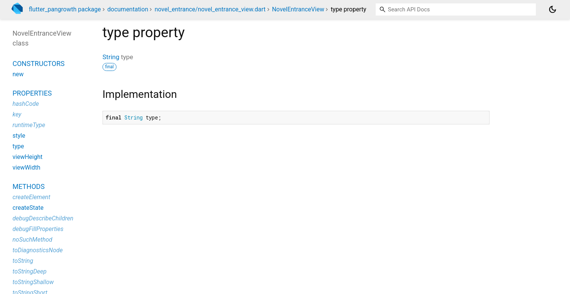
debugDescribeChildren (43, 218)
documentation (127, 9)
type (18, 146)
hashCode (26, 103)
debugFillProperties (38, 229)
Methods (29, 186)
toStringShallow (33, 282)
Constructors (39, 64)
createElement (31, 197)
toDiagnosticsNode (38, 250)
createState (28, 207)
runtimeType (29, 125)
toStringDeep (30, 271)
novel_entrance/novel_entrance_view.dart (209, 9)
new (18, 74)
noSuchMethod (32, 239)
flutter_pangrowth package (65, 9)
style (19, 135)
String (110, 57)
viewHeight (28, 156)
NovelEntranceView (298, 9)
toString (23, 260)
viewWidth (26, 167)
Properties (32, 93)
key (17, 114)
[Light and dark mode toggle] (552, 9)
